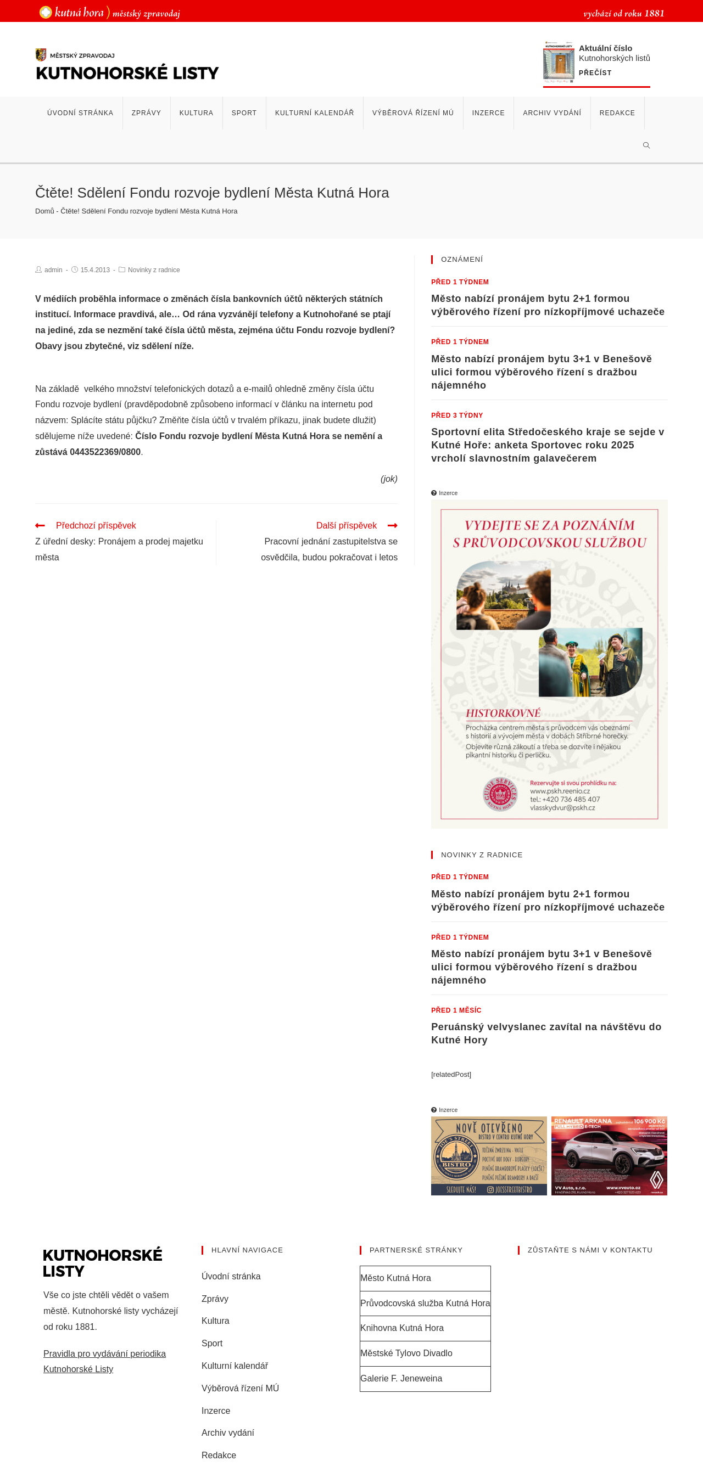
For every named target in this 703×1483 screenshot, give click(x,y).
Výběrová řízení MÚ (240, 1387)
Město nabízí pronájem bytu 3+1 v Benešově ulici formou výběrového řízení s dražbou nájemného (541, 372)
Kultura (216, 1320)
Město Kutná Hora (395, 1277)
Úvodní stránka (231, 1275)
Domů (44, 211)
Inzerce (216, 1410)
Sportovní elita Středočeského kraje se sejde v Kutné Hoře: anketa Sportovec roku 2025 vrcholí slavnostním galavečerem (548, 445)
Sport (212, 1342)
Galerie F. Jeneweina (401, 1378)
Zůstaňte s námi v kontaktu (590, 1249)
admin (53, 270)
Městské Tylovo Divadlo (406, 1352)
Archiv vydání (228, 1432)
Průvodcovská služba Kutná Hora (425, 1302)
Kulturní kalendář (235, 1365)
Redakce (219, 1454)
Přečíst (595, 73)
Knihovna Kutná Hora (402, 1327)
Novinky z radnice (154, 270)
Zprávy (215, 1298)
